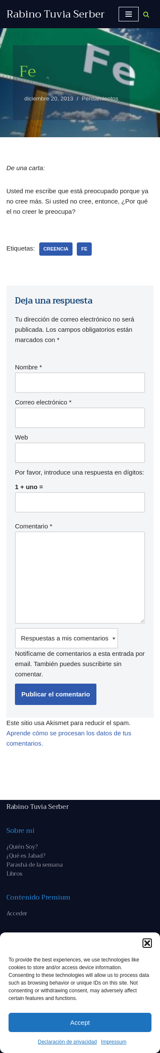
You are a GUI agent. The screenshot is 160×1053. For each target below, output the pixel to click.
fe (84, 248)
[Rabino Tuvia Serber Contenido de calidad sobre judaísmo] (55, 14)
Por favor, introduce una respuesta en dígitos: (79, 472)
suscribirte (96, 663)
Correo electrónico (43, 402)
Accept (80, 1022)
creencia (56, 248)
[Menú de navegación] (129, 14)
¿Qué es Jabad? (25, 856)
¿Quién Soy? (22, 847)
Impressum (113, 1042)
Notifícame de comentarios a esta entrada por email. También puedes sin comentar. (80, 653)
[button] (147, 943)
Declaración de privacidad (67, 1042)
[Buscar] (146, 14)
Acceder (16, 913)
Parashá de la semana (34, 865)
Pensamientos (100, 98)
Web (21, 437)
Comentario (33, 526)
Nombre (28, 367)
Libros (14, 874)
